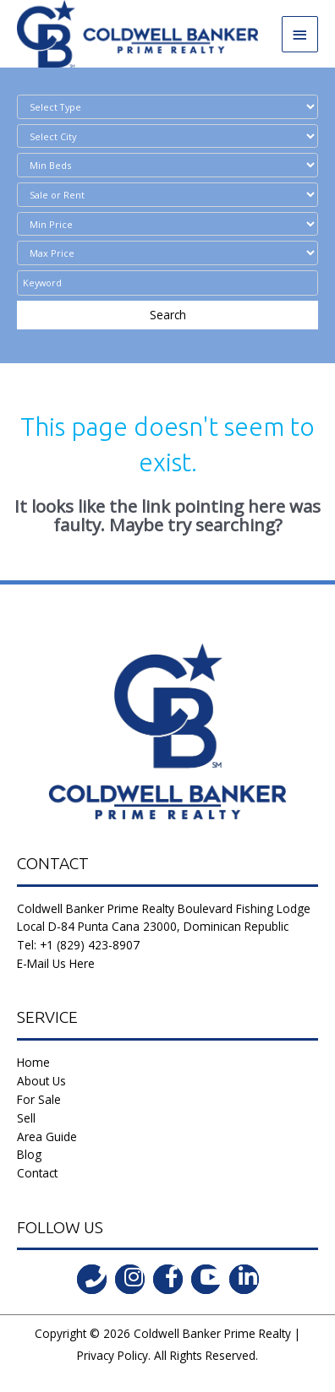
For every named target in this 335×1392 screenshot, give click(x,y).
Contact (37, 1173)
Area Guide (47, 1136)
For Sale (39, 1099)
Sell (26, 1118)
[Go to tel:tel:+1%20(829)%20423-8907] (92, 1279)
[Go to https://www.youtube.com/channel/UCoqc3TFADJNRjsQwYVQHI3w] (206, 1279)
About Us (41, 1081)
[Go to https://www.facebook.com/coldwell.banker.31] (168, 1279)
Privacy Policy (112, 1355)
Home (33, 1062)
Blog (29, 1154)
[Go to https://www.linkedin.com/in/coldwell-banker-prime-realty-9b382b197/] (244, 1279)
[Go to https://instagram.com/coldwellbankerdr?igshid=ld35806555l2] (130, 1279)
